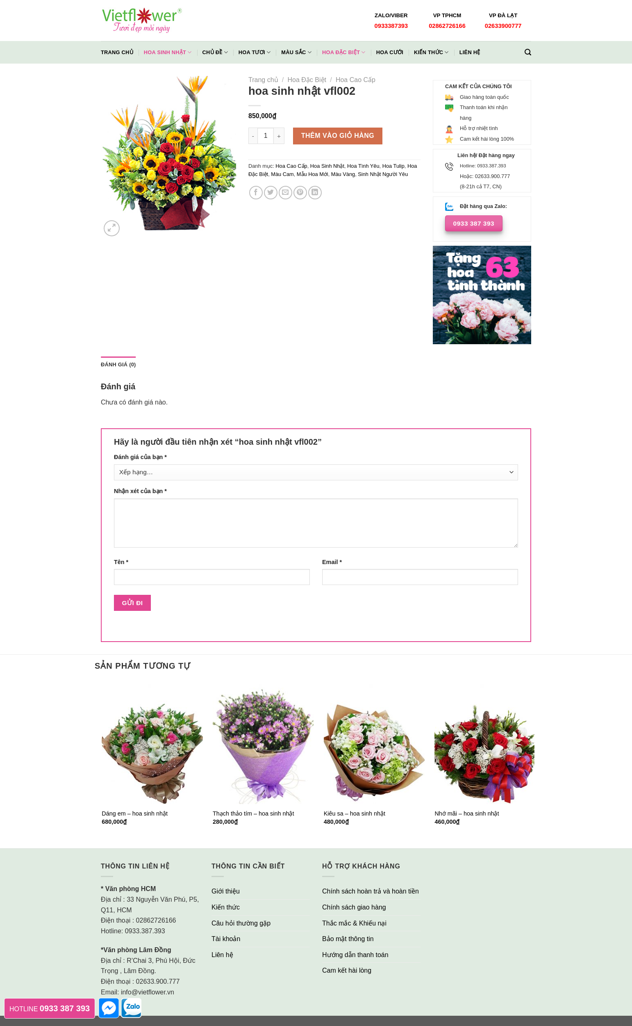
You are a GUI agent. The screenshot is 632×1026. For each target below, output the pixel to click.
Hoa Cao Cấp (355, 79)
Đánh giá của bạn (140, 457)
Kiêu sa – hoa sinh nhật (354, 813)
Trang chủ (117, 52)
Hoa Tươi (255, 52)
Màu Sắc (296, 52)
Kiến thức (431, 52)
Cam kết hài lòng (346, 970)
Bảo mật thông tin (348, 938)
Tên (121, 562)
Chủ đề (215, 52)
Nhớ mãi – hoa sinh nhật (466, 813)
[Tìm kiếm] (528, 52)
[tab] (118, 364)
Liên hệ (469, 52)
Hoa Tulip (393, 166)
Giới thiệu (225, 891)
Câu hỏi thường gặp (241, 923)
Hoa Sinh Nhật (168, 52)
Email (332, 562)
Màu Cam (282, 174)
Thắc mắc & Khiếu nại (354, 923)
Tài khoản (225, 938)
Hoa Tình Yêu (363, 166)
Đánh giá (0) (118, 364)
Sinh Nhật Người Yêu (383, 174)
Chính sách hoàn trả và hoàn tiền (370, 891)
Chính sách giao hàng (354, 907)
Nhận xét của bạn (140, 491)
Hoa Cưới (389, 52)
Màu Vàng (343, 174)
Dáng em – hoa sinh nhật (135, 813)
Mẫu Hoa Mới (312, 174)
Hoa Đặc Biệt (344, 52)
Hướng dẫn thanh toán (355, 954)
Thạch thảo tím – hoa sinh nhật (253, 813)
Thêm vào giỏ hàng (338, 135)
